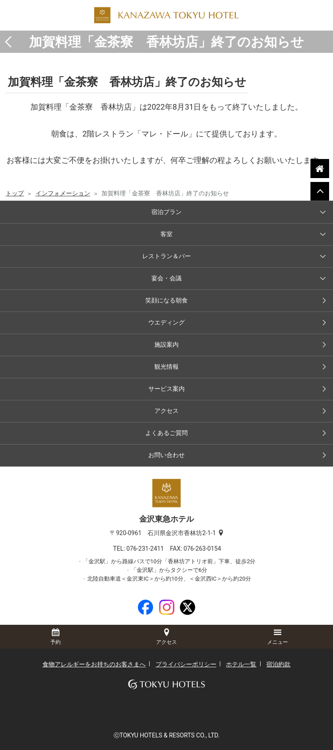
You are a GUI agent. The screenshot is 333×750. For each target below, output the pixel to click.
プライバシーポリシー (186, 664)
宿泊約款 (278, 664)
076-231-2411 (148, 548)
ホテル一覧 (241, 664)
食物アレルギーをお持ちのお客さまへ (94, 664)
